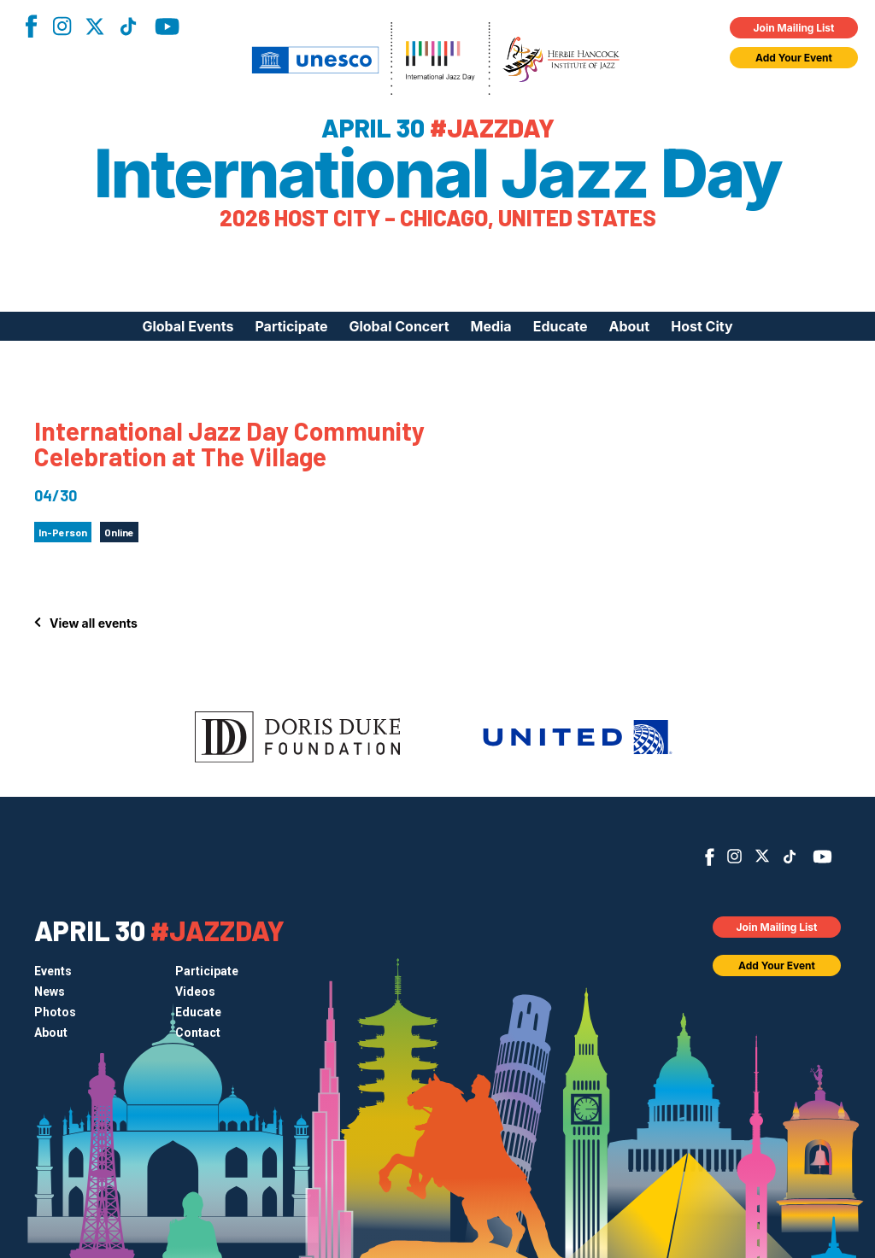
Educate (560, 326)
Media (491, 326)
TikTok (128, 26)
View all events (94, 623)
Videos (195, 991)
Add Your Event (793, 57)
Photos (55, 1012)
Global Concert (399, 326)
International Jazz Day (438, 173)
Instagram (61, 26)
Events (53, 971)
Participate (291, 326)
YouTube (167, 26)
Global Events (187, 326)
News (49, 991)
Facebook (31, 26)
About (629, 326)
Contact (197, 1032)
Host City (701, 326)
